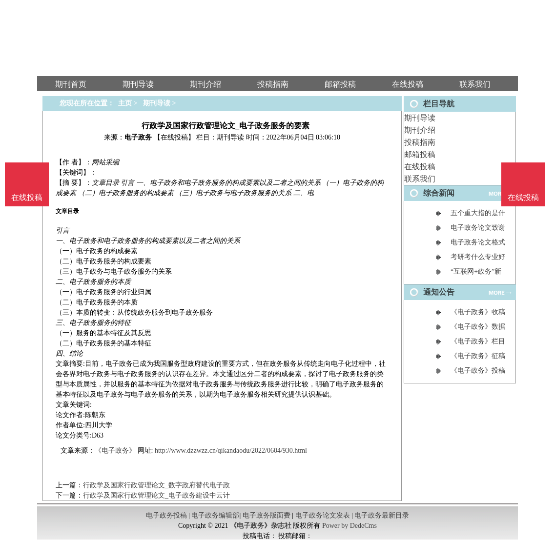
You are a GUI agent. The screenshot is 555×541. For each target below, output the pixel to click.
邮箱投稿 (419, 154)
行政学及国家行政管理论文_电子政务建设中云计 (156, 495)
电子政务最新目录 (381, 515)
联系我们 (419, 179)
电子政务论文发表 (322, 515)
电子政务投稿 (166, 515)
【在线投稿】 (174, 137)
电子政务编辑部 (215, 515)
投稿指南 (419, 142)
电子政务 (138, 137)
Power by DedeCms (349, 525)
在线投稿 (419, 166)
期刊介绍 (419, 130)
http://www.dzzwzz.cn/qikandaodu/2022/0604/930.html (231, 450)
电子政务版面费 (266, 515)
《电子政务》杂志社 (260, 525)
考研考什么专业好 (478, 256)
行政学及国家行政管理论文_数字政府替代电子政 (156, 485)
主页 (125, 103)
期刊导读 (419, 118)
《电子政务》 (115, 450)
